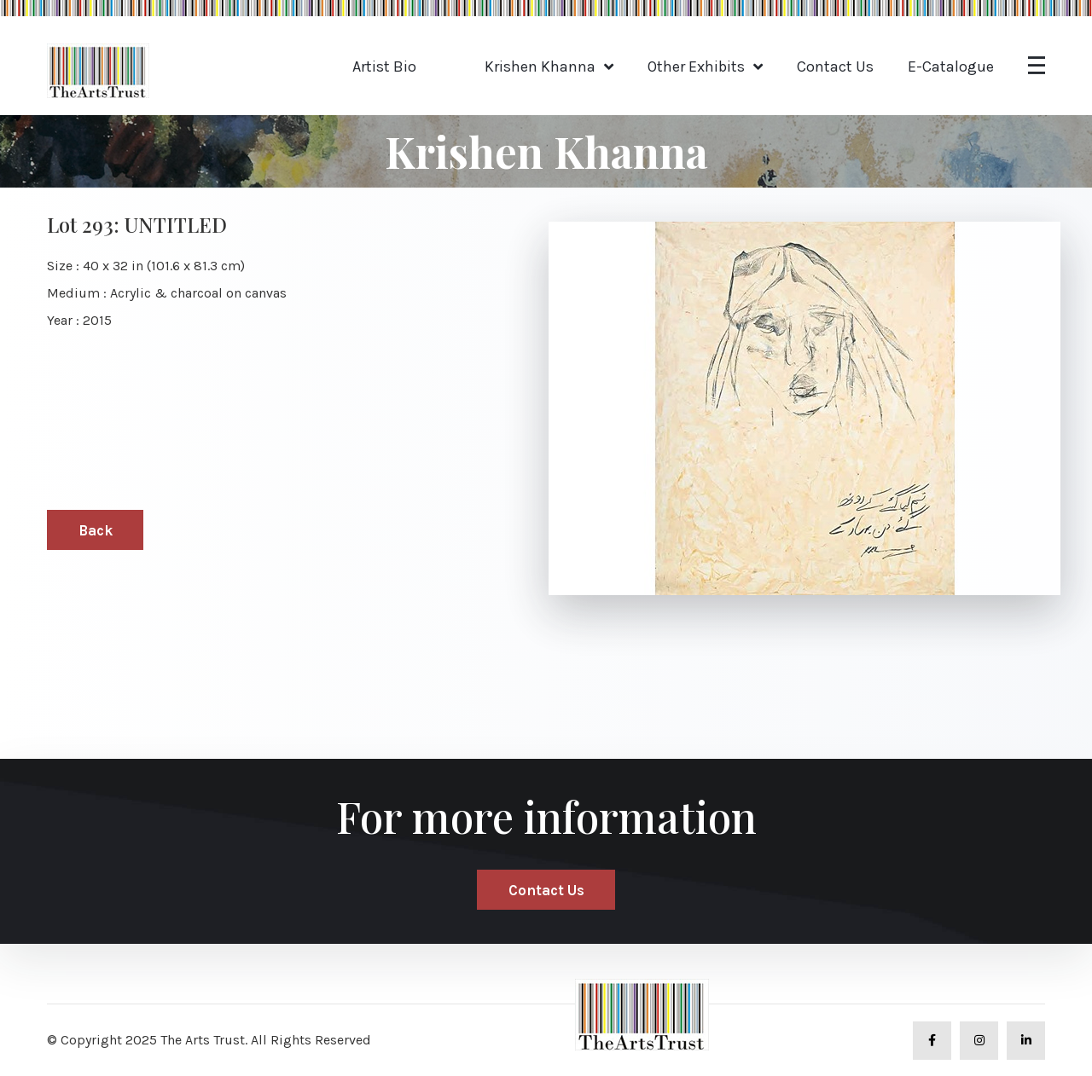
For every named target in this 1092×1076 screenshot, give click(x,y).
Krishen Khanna (540, 66)
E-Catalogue (951, 66)
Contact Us (835, 66)
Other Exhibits (696, 66)
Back (95, 530)
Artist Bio (384, 66)
